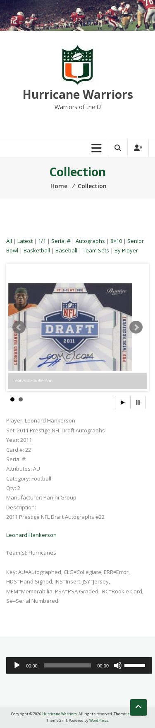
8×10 (116, 241)
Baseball (66, 250)
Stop (138, 402)
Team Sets (96, 250)
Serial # (60, 241)
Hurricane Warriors (77, 94)
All (9, 241)
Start (123, 402)
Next (136, 327)
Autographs (90, 241)
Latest (25, 241)
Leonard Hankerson (31, 535)
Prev (19, 327)
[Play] (17, 665)
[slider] (67, 665)
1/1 (42, 241)
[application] (79, 665)
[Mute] (118, 665)
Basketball (37, 250)
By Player (126, 250)
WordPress (98, 720)
